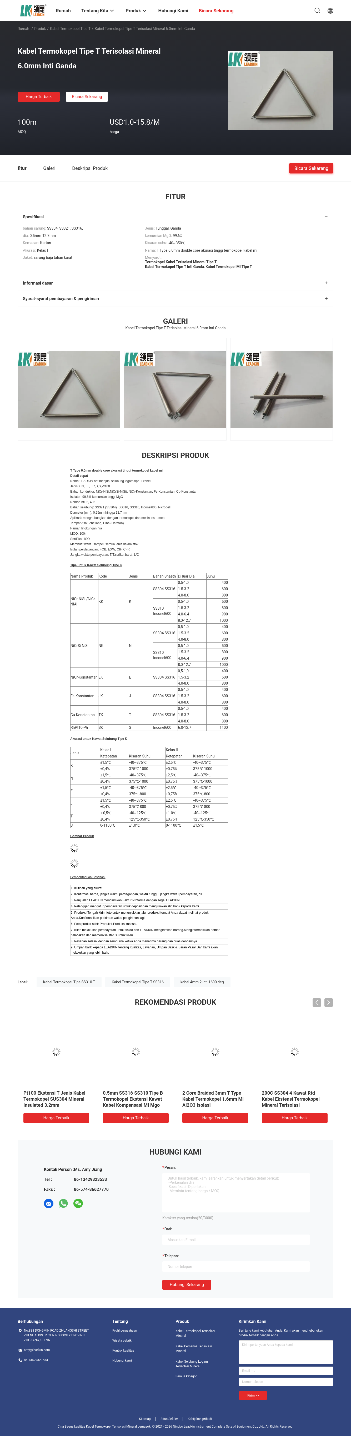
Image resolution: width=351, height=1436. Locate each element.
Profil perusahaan (124, 1330)
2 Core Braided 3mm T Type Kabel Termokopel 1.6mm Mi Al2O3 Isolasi (213, 1099)
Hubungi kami (122, 1360)
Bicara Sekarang (87, 96)
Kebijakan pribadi (200, 1419)
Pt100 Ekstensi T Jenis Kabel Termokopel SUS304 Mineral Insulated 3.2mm (54, 1099)
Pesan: (170, 1167)
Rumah (23, 29)
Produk (40, 29)
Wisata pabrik (122, 1340)
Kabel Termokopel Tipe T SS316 (138, 982)
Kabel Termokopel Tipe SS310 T (69, 982)
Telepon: (171, 1256)
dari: (168, 1229)
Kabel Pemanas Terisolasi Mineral (194, 1348)
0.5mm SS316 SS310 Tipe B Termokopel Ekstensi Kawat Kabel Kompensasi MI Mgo (133, 1099)
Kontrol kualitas (123, 1350)
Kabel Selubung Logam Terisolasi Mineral (192, 1364)
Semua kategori (187, 1376)
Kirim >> (253, 1395)
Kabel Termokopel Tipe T (70, 29)
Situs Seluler (169, 1419)
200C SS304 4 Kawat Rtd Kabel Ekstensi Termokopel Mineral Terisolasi (291, 1099)
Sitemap (145, 1419)
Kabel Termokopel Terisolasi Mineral (195, 1333)
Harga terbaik (39, 96)
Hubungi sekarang (187, 1284)
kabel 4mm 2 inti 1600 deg (202, 982)
